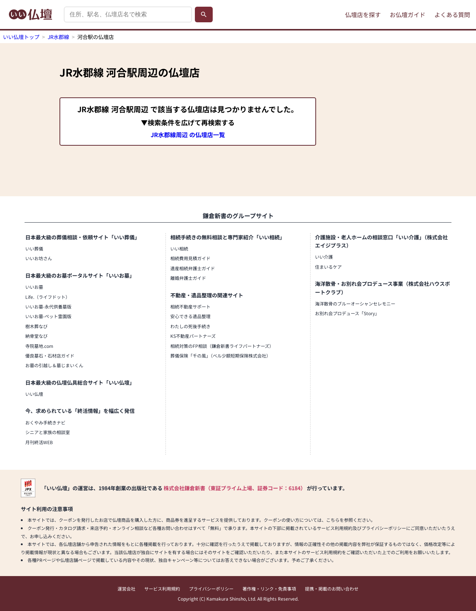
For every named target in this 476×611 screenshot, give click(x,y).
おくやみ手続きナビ (45, 422)
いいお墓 (34, 287)
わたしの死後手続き (190, 326)
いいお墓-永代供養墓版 (48, 306)
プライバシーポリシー (211, 588)
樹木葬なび (36, 326)
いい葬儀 (34, 248)
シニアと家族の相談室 (47, 432)
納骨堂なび (36, 336)
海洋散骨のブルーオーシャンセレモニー (355, 303)
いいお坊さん (38, 258)
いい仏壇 (34, 394)
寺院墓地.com (39, 346)
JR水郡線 (58, 36)
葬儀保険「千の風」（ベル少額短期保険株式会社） (220, 355)
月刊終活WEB (39, 442)
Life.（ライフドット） (47, 297)
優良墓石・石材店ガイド (49, 355)
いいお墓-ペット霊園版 (48, 316)
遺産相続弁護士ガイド (192, 268)
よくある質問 (452, 14)
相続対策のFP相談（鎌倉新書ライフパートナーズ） (222, 346)
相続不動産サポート (190, 306)
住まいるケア (328, 267)
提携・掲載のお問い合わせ (331, 588)
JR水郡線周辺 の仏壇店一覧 (188, 134)
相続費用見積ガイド (190, 258)
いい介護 (324, 256)
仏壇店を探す (363, 14)
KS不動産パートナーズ (193, 336)
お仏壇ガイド (407, 14)
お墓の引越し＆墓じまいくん (54, 365)
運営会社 (126, 588)
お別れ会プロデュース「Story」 (347, 313)
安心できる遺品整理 (190, 316)
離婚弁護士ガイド (188, 278)
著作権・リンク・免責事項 (269, 588)
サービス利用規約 (162, 588)
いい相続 (179, 248)
